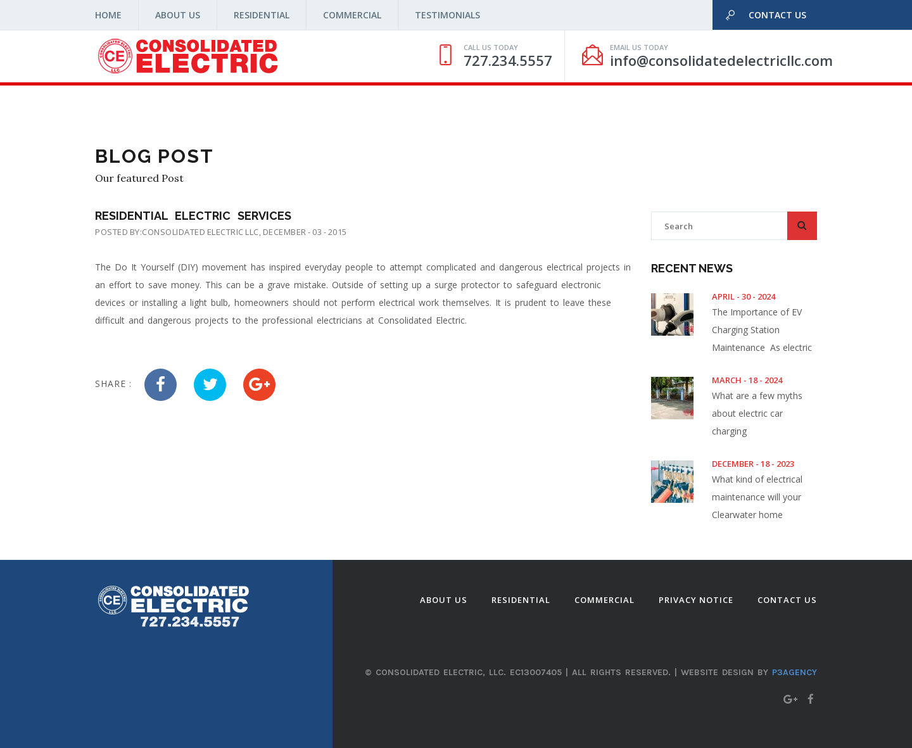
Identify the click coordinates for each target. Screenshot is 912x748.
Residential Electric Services (193, 216)
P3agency (794, 672)
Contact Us (777, 15)
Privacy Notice (696, 599)
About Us (177, 15)
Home (108, 15)
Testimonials (447, 15)
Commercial (352, 15)
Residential (261, 15)
